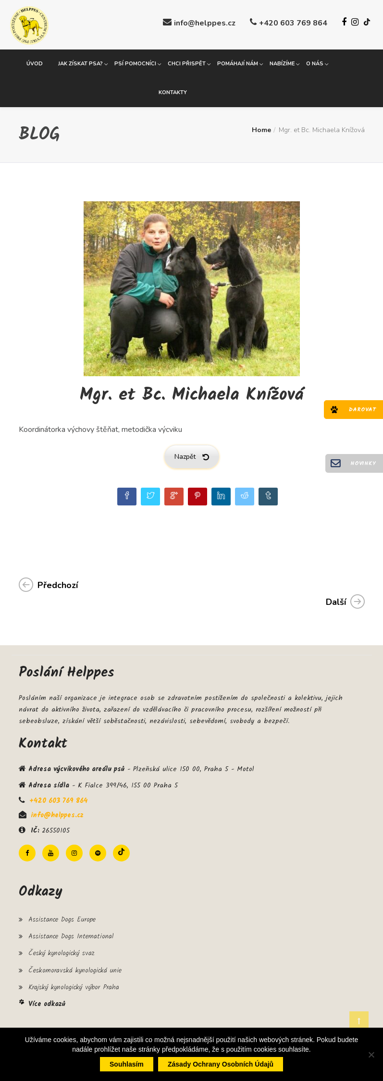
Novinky (363, 463)
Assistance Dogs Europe (62, 918)
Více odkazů (46, 1002)
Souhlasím (127, 1064)
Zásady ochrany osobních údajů (220, 1064)
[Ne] (371, 1054)
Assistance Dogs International (70, 935)
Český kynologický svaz (61, 951)
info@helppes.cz (204, 23)
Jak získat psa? (80, 62)
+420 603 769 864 (293, 23)
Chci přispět (187, 62)
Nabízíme (282, 62)
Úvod (34, 62)
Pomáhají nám (237, 62)
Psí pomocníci (135, 62)
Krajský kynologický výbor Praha (73, 985)
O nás (314, 62)
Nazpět (191, 455)
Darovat (362, 409)
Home (261, 128)
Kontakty (173, 91)
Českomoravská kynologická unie (75, 968)
